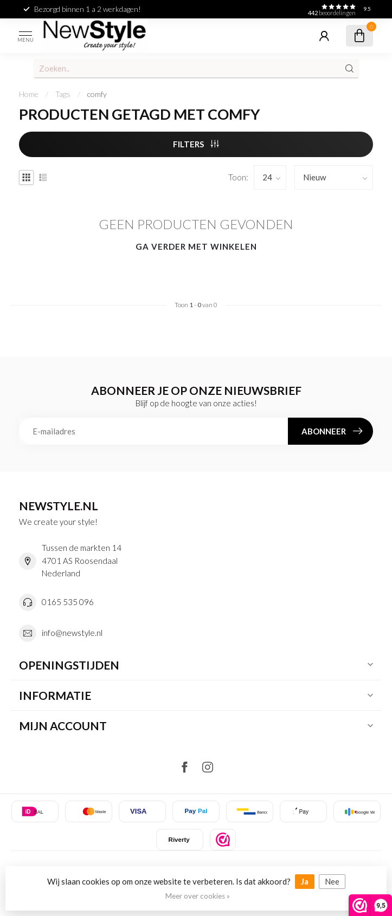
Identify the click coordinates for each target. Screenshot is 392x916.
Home (28, 94)
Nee (332, 881)
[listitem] (223, 839)
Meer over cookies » (197, 896)
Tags (62, 94)
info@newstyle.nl (72, 633)
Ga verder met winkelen (196, 246)
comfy (97, 94)
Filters (196, 144)
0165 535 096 (68, 602)
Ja (305, 881)
